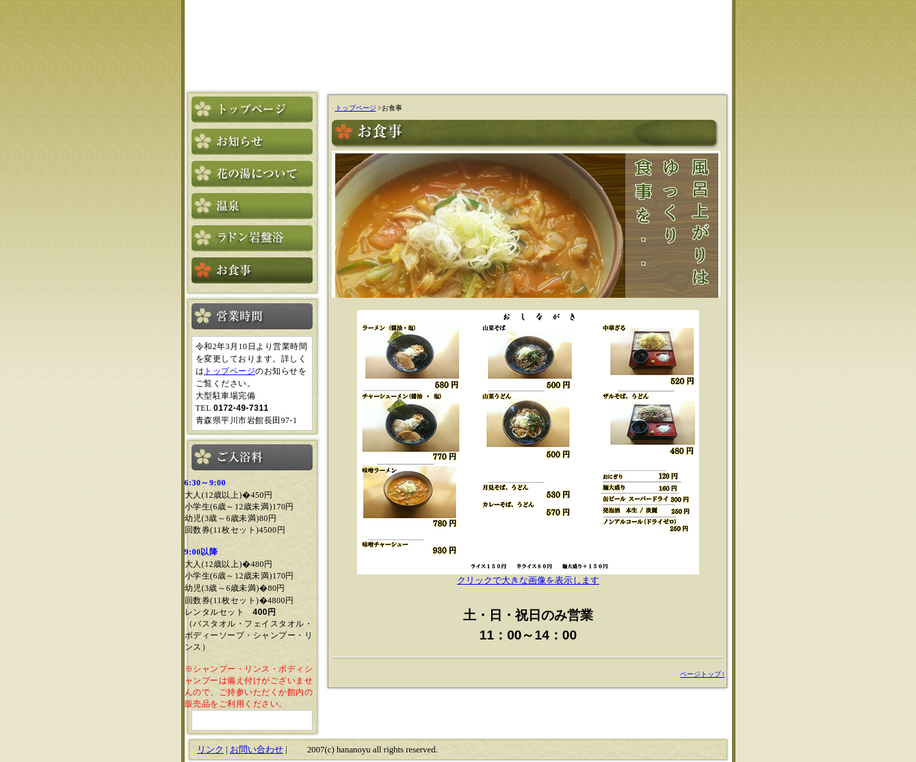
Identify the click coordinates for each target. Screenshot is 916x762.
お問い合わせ (256, 749)
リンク (210, 749)
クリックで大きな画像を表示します (528, 576)
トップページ (229, 371)
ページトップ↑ (702, 674)
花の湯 (254, 39)
